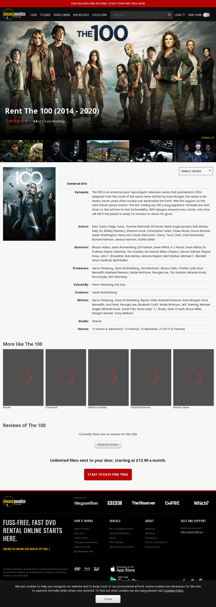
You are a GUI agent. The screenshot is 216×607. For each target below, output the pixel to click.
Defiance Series (97, 407)
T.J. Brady (159, 309)
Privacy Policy (152, 546)
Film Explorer (116, 542)
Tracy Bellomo (123, 313)
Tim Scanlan (178, 272)
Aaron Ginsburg (102, 268)
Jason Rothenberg (126, 268)
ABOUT (149, 521)
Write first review (108, 444)
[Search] (138, 15)
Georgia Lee (160, 272)
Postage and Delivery (86, 542)
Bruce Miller (193, 309)
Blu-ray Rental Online (121, 528)
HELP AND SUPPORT (193, 521)
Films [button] (34, 15)
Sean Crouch (176, 309)
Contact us (151, 537)
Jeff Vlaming (190, 305)
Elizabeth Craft (148, 305)
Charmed (52, 407)
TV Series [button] (45, 15)
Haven (7, 407)
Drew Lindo (144, 309)
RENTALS (115, 521)
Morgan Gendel (102, 313)
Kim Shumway (118, 277)
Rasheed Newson (117, 272)
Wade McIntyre (140, 272)
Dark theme (195, 15)
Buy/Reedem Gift (83, 551)
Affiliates (150, 533)
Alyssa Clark (168, 268)
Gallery (207, 138)
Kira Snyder (99, 277)
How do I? (79, 533)
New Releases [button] (81, 15)
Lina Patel (112, 305)
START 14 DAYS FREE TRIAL (108, 474)
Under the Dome (140, 407)
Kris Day (120, 285)
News (112, 537)
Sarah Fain (129, 309)
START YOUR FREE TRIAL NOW (108, 3)
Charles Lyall (186, 268)
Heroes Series (181, 407)
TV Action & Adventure (107, 329)
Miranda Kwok (196, 272)
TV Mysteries (149, 329)
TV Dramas (131, 329)
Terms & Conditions (156, 542)
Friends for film (82, 546)
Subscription (81, 537)
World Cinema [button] (62, 15)
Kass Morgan (191, 300)
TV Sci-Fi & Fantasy (172, 329)
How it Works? (82, 528)
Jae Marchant (149, 268)
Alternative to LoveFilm (121, 546)
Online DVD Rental (119, 533)
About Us (150, 528)
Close (108, 599)
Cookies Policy (173, 591)
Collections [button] (99, 15)
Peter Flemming (102, 285)
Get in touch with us (192, 531)
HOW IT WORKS (83, 521)
